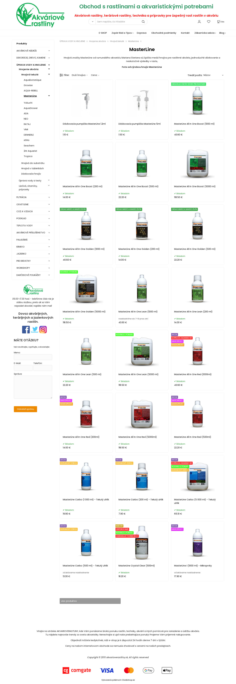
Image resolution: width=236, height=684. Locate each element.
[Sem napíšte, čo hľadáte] (121, 22)
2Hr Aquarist (30, 150)
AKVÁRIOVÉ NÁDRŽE (26, 50)
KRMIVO (20, 246)
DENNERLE (29, 134)
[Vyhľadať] (91, 22)
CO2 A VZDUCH (24, 211)
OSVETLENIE (22, 204)
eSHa (26, 140)
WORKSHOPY (23, 267)
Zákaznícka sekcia (204, 32)
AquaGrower (31, 108)
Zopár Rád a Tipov (122, 32)
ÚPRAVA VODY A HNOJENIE (31, 64)
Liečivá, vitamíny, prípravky (28, 187)
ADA (26, 113)
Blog (221, 32)
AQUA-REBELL (31, 90)
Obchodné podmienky (163, 32)
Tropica (28, 156)
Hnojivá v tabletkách (32, 168)
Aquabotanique (32, 79)
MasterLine (30, 95)
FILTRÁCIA (21, 197)
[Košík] (220, 21)
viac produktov (71, 601)
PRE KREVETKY (23, 260)
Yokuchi (28, 102)
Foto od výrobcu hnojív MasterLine (142, 67)
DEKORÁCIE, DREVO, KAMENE (30, 57)
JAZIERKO (21, 253)
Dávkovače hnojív (31, 173)
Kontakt (185, 32)
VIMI (26, 129)
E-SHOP (103, 32)
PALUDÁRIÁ (21, 239)
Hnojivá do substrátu (32, 163)
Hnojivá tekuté (29, 74)
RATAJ (27, 124)
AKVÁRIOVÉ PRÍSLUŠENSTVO (30, 232)
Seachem (29, 145)
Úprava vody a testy (30, 180)
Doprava (141, 32)
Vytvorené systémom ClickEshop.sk (118, 680)
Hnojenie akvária (28, 69)
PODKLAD (21, 218)
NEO (26, 118)
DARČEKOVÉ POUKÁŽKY (28, 275)
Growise (28, 85)
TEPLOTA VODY (24, 225)
